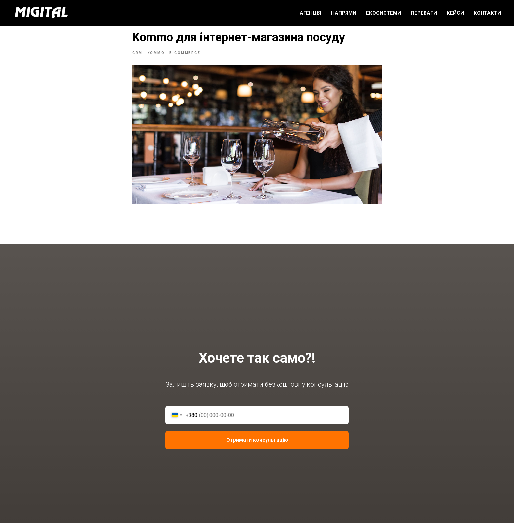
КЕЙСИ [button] (455, 13)
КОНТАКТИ (487, 13)
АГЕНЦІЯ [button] (310, 13)
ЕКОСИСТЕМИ (383, 13)
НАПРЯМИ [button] (343, 13)
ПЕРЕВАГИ (424, 13)
